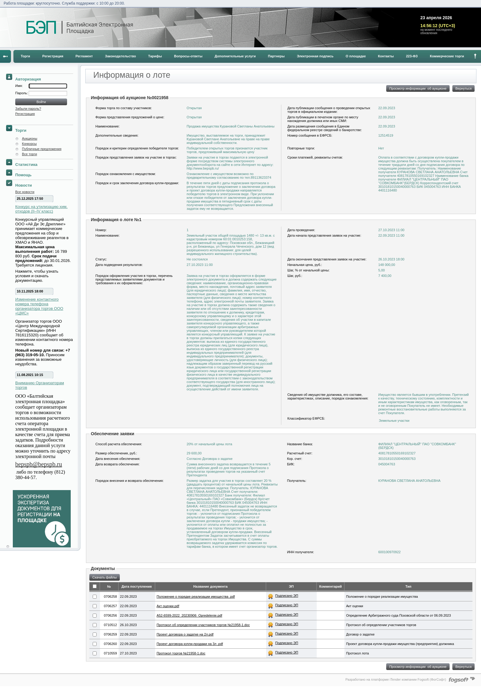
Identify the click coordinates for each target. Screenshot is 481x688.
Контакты (386, 56)
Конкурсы (29, 143)
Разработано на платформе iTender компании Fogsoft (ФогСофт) (395, 679)
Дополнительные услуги (235, 56)
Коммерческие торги (447, 56)
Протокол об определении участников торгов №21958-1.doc (203, 625)
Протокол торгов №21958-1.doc (181, 653)
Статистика (26, 164)
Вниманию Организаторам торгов (39, 385)
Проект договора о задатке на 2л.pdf (185, 634)
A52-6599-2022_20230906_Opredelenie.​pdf (189, 615)
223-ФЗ (412, 56)
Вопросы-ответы (188, 56)
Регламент (84, 56)
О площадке (356, 56)
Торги (25, 56)
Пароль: (22, 93)
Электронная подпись (315, 56)
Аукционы (29, 138)
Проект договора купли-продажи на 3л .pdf (190, 644)
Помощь (23, 175)
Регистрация (52, 56)
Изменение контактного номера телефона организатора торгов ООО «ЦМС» (39, 306)
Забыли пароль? (28, 108)
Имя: (19, 86)
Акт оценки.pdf (168, 606)
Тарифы (155, 56)
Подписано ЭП (286, 595)
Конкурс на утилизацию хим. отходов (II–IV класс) (41, 208)
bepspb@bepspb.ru (38, 464)
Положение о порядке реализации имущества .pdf (196, 596)
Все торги (29, 154)
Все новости (24, 192)
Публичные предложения (41, 149)
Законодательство (120, 56)
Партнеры (276, 56)
